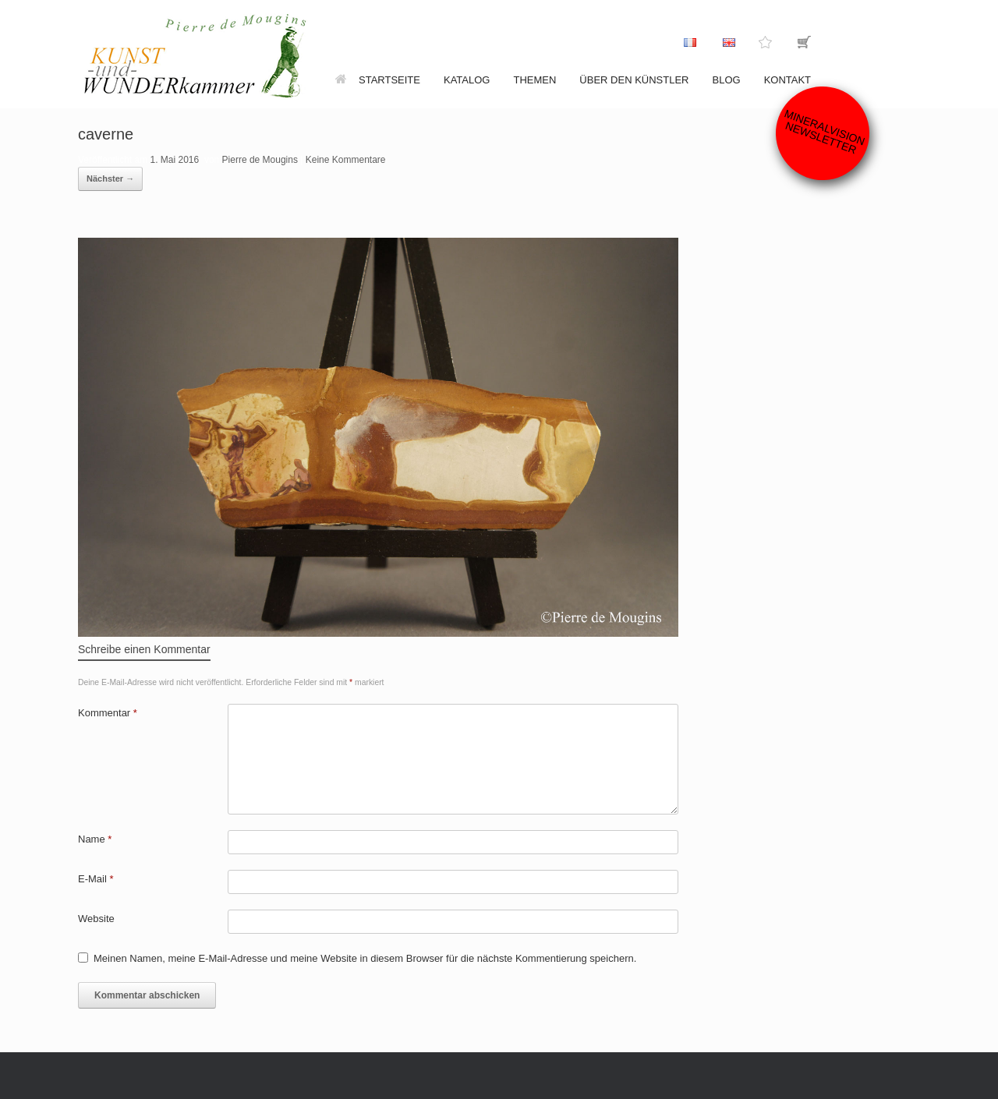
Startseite (377, 80)
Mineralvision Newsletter (825, 131)
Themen (534, 80)
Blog (727, 80)
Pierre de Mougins (260, 159)
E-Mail (96, 879)
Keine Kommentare (346, 159)
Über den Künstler (633, 80)
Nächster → (110, 178)
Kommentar (107, 713)
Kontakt (787, 80)
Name (94, 839)
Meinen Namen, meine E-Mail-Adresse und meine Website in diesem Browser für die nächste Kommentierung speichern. (365, 958)
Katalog (467, 80)
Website (96, 918)
